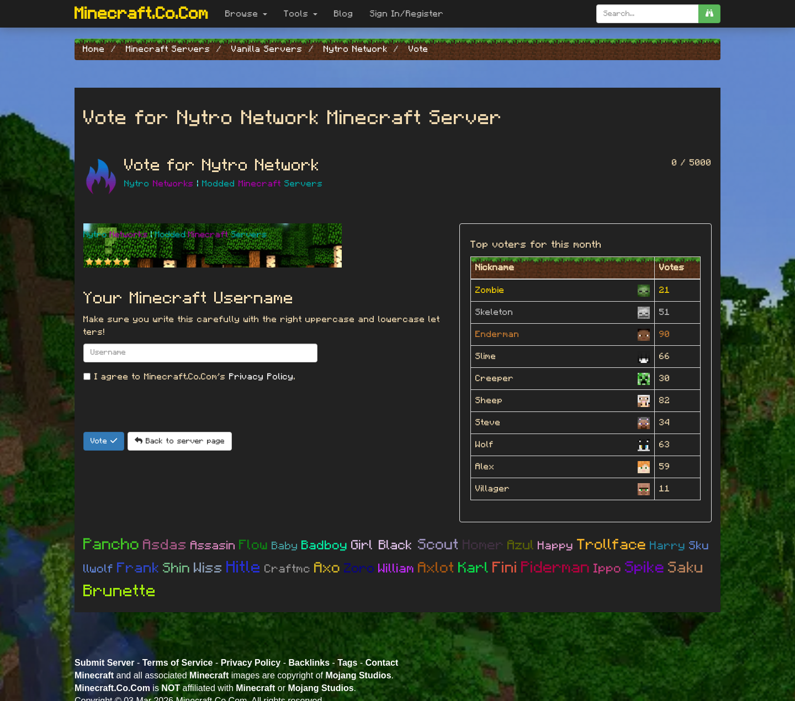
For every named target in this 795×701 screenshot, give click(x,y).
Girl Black (384, 545)
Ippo (607, 569)
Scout (438, 544)
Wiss (208, 568)
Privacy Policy (261, 376)
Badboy (324, 545)
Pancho (111, 545)
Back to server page (180, 441)
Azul (520, 545)
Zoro (359, 568)
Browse (246, 13)
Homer (483, 545)
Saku (686, 568)
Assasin (213, 545)
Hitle (243, 567)
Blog (343, 13)
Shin (176, 568)
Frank (138, 568)
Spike (645, 568)
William (396, 569)
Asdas (165, 545)
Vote (104, 441)
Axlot (436, 567)
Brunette (119, 591)
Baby (285, 546)
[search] (709, 13)
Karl (473, 567)
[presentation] (167, 410)
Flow (253, 545)
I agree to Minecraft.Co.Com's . (189, 376)
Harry (668, 546)
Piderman (555, 568)
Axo (327, 567)
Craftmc (287, 569)
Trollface (611, 544)
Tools (300, 13)
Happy (556, 546)
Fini (505, 568)
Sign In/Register (407, 13)
